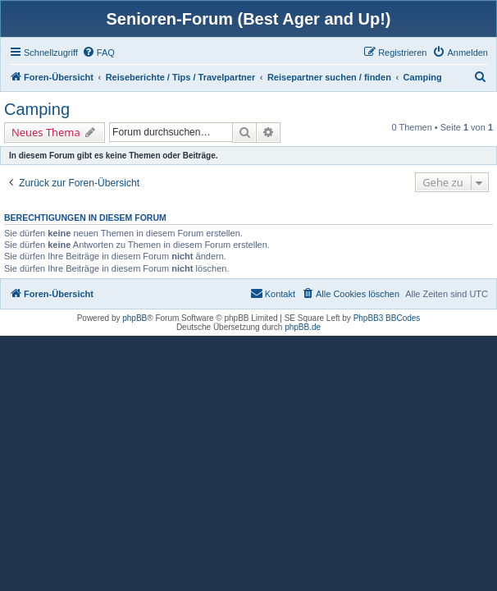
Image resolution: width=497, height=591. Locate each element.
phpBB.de (303, 327)
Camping (37, 109)
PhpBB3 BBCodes (387, 318)
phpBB (134, 318)
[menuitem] (98, 52)
